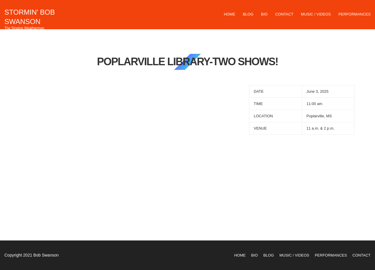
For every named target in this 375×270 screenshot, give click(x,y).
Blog (248, 14)
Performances (354, 14)
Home (229, 14)
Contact (284, 14)
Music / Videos (316, 14)
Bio (264, 14)
